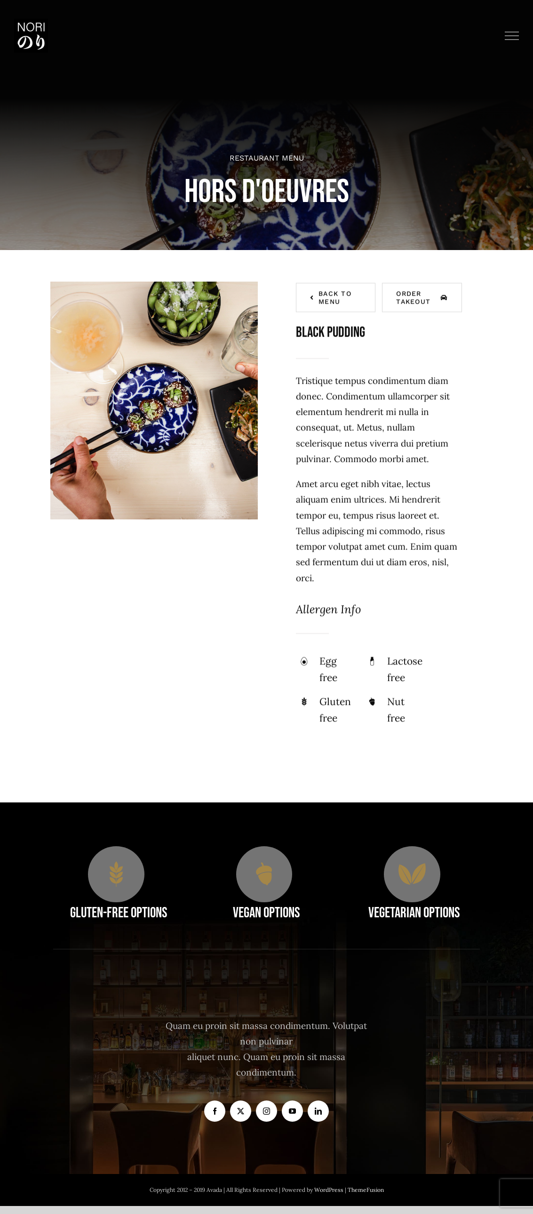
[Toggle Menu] (512, 36)
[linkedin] (318, 1111)
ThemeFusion (366, 1189)
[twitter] (240, 1111)
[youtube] (292, 1111)
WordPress (329, 1189)
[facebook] (214, 1111)
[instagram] (266, 1111)
